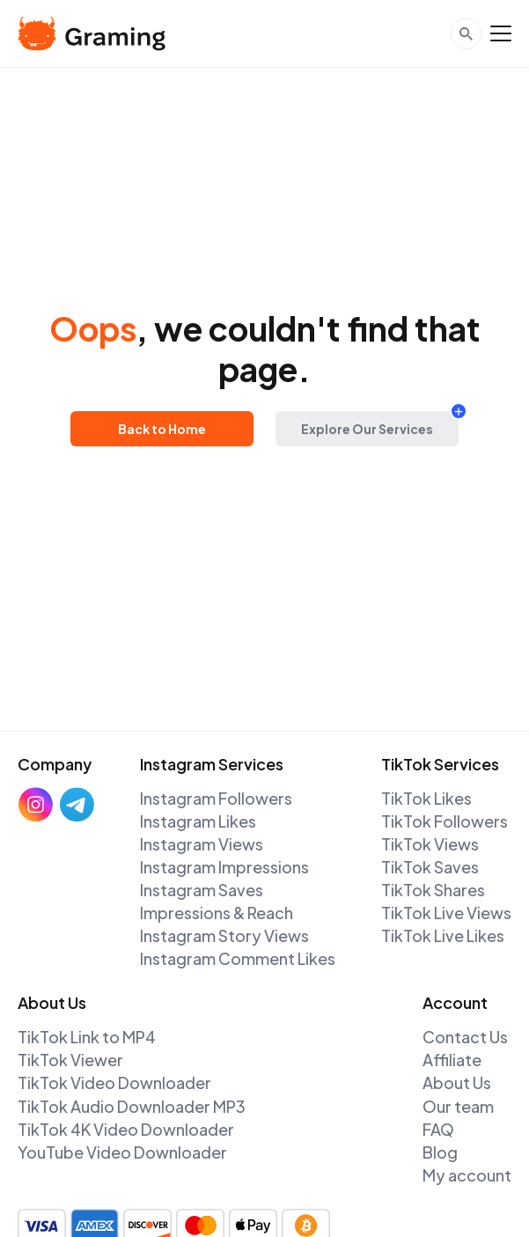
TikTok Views (430, 844)
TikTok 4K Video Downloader (126, 1129)
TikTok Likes (426, 798)
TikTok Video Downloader (114, 1082)
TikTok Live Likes (442, 935)
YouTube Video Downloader (122, 1152)
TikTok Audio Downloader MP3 (132, 1106)
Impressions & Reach (216, 912)
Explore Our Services (367, 429)
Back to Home (162, 429)
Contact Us (465, 1037)
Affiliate (451, 1059)
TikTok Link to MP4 (87, 1037)
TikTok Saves (430, 867)
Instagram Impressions (224, 867)
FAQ (438, 1129)
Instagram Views (201, 844)
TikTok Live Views (446, 912)
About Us (456, 1082)
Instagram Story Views (224, 935)
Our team (458, 1106)
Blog (440, 1152)
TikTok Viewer (70, 1059)
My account (466, 1175)
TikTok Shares (433, 890)
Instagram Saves (201, 890)
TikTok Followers (444, 821)
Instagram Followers (216, 798)
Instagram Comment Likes (237, 958)
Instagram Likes (198, 821)
